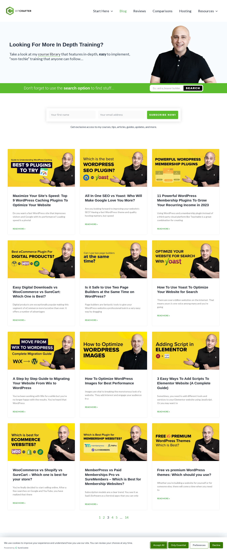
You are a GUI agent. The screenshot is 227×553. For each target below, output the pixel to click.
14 (127, 519)
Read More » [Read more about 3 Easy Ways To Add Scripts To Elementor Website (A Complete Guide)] (163, 412)
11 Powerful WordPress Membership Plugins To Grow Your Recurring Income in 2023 (183, 200)
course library (49, 54)
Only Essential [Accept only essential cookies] (178, 545)
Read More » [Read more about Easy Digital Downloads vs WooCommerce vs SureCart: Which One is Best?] (19, 320)
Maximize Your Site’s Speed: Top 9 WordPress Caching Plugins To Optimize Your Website (40, 200)
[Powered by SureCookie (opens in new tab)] (76, 548)
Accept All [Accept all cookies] (158, 545)
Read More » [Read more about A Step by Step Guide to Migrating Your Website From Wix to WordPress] (19, 412)
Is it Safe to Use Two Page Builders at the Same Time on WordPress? (109, 292)
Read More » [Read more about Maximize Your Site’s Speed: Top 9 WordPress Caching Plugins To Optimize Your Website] (19, 229)
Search (193, 88)
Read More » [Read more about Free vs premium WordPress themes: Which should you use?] (163, 500)
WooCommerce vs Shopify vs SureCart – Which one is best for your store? (40, 475)
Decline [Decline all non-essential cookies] (216, 545)
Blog (123, 11)
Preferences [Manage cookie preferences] (199, 545)
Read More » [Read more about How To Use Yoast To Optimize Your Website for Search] (163, 316)
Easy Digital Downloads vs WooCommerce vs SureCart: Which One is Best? (36, 292)
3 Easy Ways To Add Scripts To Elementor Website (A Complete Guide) (183, 383)
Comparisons (162, 11)
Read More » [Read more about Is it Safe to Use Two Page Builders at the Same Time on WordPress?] (91, 320)
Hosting (185, 11)
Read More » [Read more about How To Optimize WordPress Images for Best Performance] (91, 408)
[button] (111, 11)
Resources (208, 11)
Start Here (103, 11)
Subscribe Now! (162, 114)
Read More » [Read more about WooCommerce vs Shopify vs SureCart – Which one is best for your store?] (19, 504)
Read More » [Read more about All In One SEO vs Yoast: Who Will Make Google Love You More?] (91, 224)
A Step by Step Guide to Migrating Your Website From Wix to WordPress (41, 383)
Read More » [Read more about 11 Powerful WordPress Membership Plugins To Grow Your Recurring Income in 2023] (163, 229)
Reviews (139, 11)
